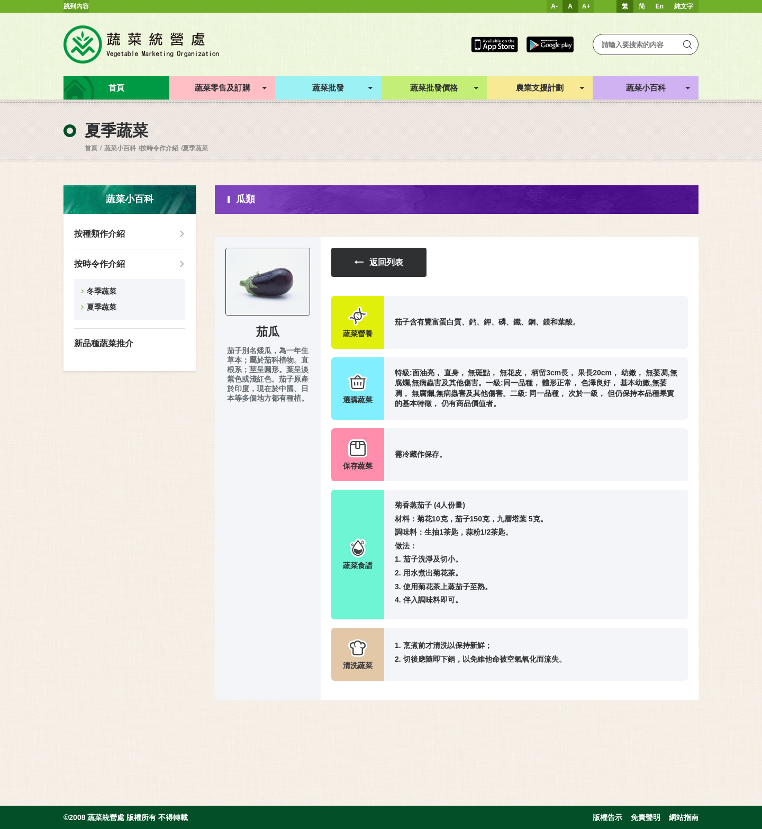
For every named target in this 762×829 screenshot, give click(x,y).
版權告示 (607, 817)
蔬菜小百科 (120, 148)
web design (16, 824)
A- (554, 6)
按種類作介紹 (99, 233)
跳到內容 (76, 6)
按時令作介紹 (159, 148)
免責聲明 (645, 817)
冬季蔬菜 (101, 291)
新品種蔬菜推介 (103, 343)
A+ (586, 6)
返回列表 (379, 262)
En (660, 6)
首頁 (91, 148)
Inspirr (51, 824)
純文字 (683, 6)
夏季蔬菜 (195, 148)
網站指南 (683, 817)
